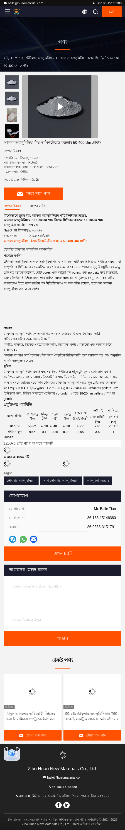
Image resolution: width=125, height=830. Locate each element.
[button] (13, 136)
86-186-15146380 (107, 3)
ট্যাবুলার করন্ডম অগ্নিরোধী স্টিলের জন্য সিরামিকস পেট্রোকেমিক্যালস (30, 716)
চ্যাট (112, 12)
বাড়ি (7, 58)
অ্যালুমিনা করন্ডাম (98, 480)
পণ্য (17, 58)
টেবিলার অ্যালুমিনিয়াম (40, 58)
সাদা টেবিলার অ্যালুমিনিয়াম (61, 480)
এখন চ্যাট (63, 553)
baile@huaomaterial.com (23, 3)
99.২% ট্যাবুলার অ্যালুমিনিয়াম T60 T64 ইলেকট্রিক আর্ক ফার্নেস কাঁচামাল (92, 716)
